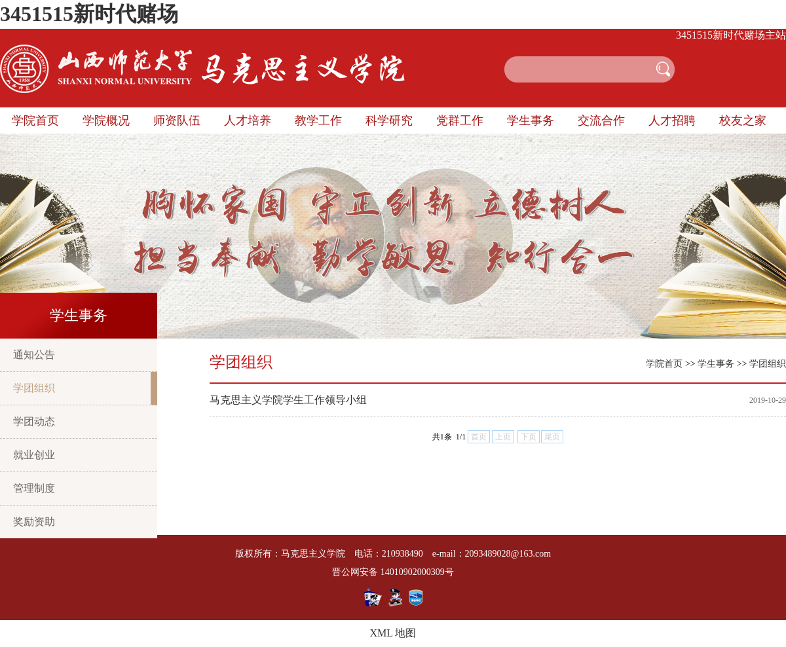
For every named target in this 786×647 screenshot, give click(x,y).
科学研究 (389, 120)
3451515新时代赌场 (89, 14)
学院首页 (35, 120)
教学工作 (318, 120)
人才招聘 (672, 120)
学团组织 (34, 388)
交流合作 (601, 120)
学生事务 (530, 120)
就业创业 (34, 454)
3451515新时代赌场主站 (731, 35)
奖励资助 (34, 521)
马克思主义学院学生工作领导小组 (288, 399)
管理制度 (34, 488)
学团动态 (34, 421)
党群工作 (459, 120)
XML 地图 (393, 632)
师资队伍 (176, 120)
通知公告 (34, 354)
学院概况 (106, 120)
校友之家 (742, 120)
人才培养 (247, 120)
